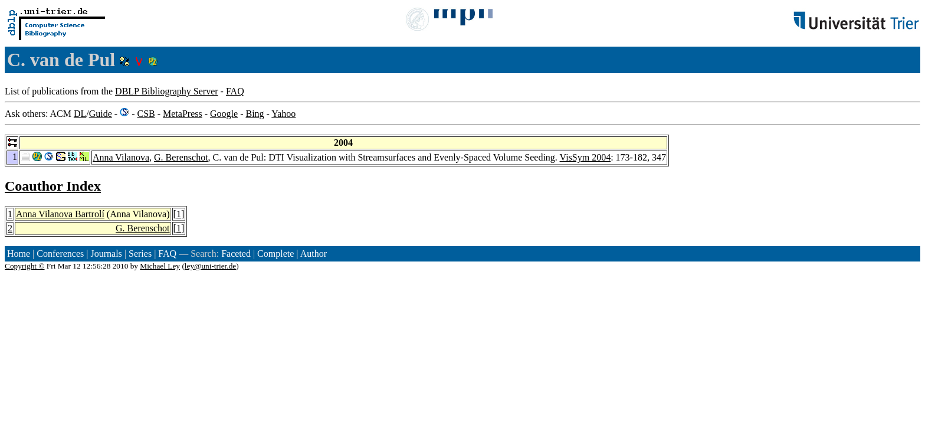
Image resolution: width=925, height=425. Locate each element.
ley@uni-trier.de (210, 265)
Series (140, 254)
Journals (106, 254)
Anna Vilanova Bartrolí (60, 214)
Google (224, 114)
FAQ (235, 91)
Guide (100, 114)
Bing (254, 114)
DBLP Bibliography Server (166, 91)
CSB (146, 114)
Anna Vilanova (121, 157)
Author (313, 254)
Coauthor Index (53, 186)
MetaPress (182, 114)
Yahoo (283, 114)
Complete (275, 254)
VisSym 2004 (585, 157)
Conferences (60, 254)
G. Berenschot (181, 157)
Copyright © (25, 265)
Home (18, 254)
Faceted (236, 254)
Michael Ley (160, 265)
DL (80, 114)
